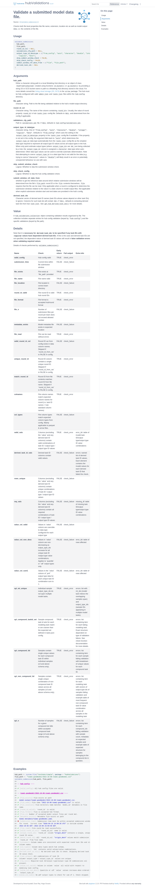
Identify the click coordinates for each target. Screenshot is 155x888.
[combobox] (99, 4)
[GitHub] (140, 4)
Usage (103, 15)
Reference (114, 4)
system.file (31, 775)
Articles (123, 4)
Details (103, 25)
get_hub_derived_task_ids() (56, 204)
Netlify (116, 883)
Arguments (106, 19)
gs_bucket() (73, 86)
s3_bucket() (59, 86)
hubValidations (37, 2)
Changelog (133, 4)
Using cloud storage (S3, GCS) (47, 91)
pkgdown (92, 883)
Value (103, 22)
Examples (104, 29)
